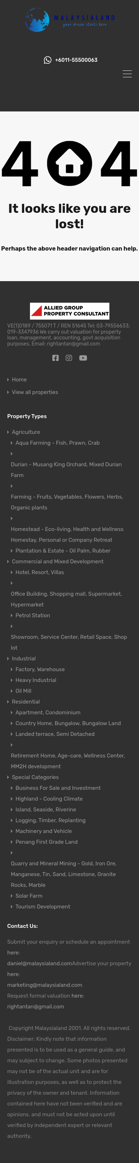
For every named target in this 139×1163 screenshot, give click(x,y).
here (13, 952)
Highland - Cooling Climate (49, 799)
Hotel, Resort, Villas (40, 572)
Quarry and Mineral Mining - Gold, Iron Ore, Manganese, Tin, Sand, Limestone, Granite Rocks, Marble (64, 874)
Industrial (24, 658)
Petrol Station (33, 615)
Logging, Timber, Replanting (51, 820)
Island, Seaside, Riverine (46, 809)
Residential (26, 702)
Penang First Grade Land (47, 842)
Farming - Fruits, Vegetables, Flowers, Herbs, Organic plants (67, 502)
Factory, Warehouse (40, 669)
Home (19, 380)
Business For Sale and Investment (58, 788)
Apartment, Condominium (48, 712)
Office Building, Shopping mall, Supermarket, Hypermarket (66, 599)
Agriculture (26, 432)
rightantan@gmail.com (35, 1006)
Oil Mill (23, 691)
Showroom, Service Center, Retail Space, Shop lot (69, 642)
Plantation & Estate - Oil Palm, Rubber (63, 551)
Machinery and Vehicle (44, 831)
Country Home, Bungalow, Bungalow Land (68, 723)
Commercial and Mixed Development (58, 561)
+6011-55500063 (76, 60)
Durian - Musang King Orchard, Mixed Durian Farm (66, 470)
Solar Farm (29, 896)
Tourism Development (43, 906)
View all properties (35, 392)
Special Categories (35, 777)
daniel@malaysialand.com (39, 963)
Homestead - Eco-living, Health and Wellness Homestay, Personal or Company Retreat (67, 534)
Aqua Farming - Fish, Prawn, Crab (58, 443)
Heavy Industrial (36, 680)
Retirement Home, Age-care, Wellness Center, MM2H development (68, 761)
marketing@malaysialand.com (44, 985)
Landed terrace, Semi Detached (55, 734)
